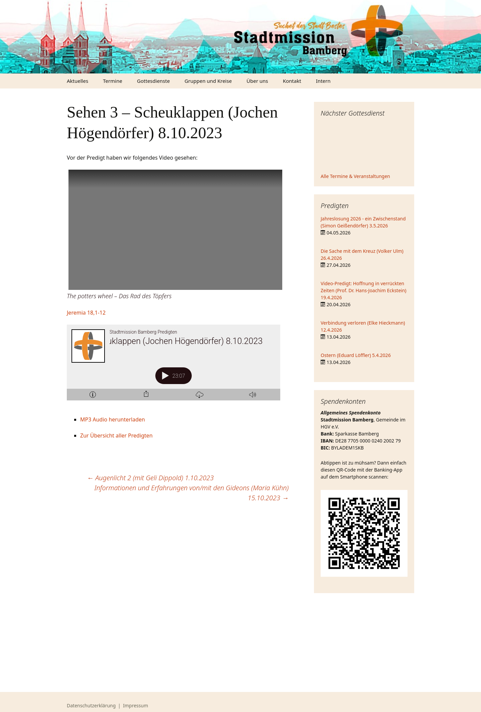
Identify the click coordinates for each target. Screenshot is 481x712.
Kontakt (292, 80)
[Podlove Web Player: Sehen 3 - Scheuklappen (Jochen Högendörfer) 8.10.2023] (178, 366)
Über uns (257, 80)
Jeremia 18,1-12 (86, 312)
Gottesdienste (153, 80)
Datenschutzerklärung (91, 705)
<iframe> (364, 146)
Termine (112, 80)
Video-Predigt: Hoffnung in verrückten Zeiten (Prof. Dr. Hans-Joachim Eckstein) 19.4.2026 (364, 290)
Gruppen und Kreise (208, 80)
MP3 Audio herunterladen (112, 419)
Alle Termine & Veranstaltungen (355, 176)
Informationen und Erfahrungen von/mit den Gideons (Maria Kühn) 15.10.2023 (191, 492)
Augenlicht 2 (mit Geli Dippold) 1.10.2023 (150, 477)
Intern (323, 80)
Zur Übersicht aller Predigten (116, 435)
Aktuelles (77, 80)
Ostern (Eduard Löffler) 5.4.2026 (356, 355)
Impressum (135, 705)
